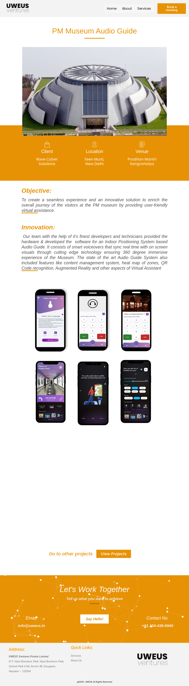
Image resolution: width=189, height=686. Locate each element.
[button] (171, 8)
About (127, 8)
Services (144, 8)
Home (112, 8)
